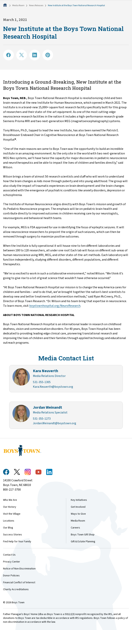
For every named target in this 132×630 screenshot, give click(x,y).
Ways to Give (78, 514)
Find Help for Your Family (17, 541)
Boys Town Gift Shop (82, 535)
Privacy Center (11, 562)
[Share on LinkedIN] (34, 55)
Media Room (18, 5)
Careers (75, 528)
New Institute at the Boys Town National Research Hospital (76, 5)
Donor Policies (11, 576)
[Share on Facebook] (8, 55)
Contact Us (9, 555)
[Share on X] (21, 55)
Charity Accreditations (16, 589)
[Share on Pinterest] (47, 55)
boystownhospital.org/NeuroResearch (54, 306)
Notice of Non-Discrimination (19, 569)
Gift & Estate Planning (83, 541)
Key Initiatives (79, 500)
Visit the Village (11, 514)
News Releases (36, 5)
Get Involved (78, 507)
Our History (9, 507)
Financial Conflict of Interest (19, 582)
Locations (8, 521)
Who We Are (10, 500)
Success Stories (12, 535)
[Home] (5, 5)
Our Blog (8, 528)
